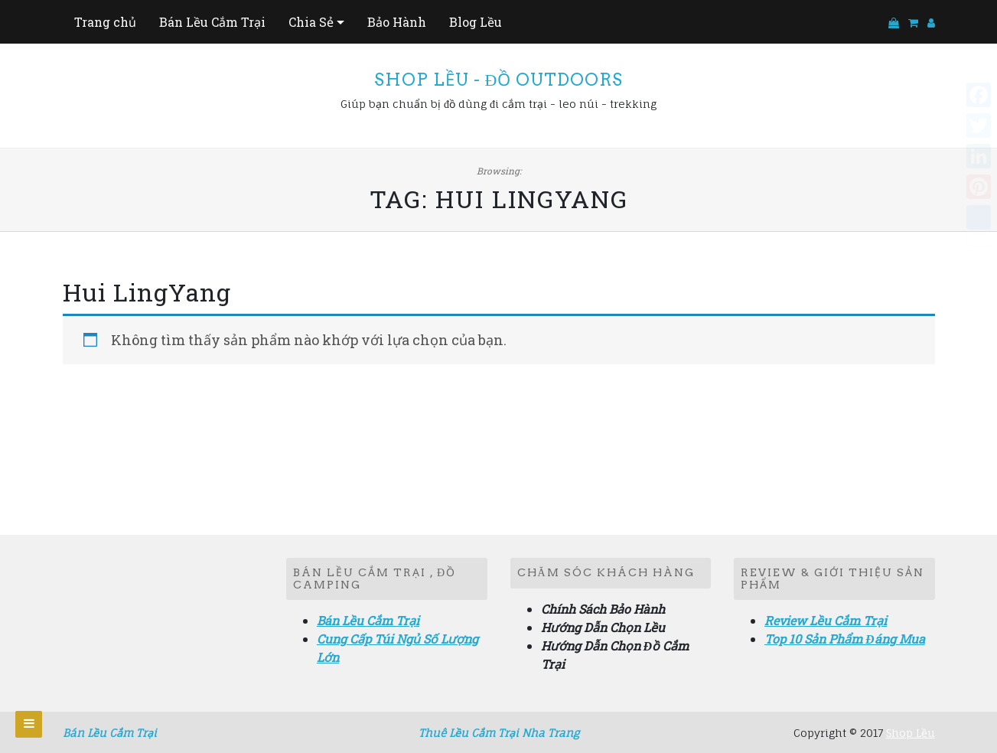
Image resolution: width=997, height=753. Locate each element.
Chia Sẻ (311, 22)
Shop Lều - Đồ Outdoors (499, 80)
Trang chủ (105, 22)
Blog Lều (475, 22)
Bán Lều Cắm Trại (212, 22)
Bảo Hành (396, 22)
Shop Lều (910, 732)
